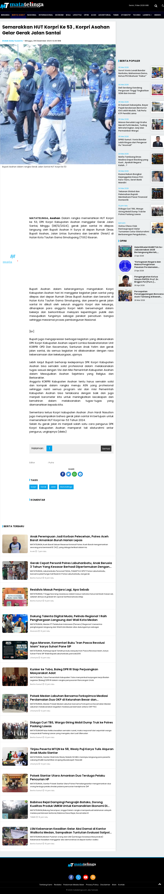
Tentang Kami (45, 884)
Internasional (46, 15)
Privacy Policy (92, 884)
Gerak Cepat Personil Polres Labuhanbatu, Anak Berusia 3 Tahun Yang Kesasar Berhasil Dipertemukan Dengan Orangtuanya (71, 566)
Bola (68, 15)
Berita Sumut (18, 15)
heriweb (94, 890)
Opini (86, 15)
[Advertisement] (58, 194)
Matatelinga (66, 486)
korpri (33, 486)
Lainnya (146, 15)
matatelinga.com (79, 890)
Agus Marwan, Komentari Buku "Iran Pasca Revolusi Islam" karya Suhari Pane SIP (67, 644)
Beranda (5, 15)
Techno (136, 15)
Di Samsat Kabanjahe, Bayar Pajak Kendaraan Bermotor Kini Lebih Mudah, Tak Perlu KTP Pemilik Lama (133, 109)
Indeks (157, 15)
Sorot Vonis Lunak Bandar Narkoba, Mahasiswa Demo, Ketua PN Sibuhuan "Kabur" (133, 73)
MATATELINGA (38, 218)
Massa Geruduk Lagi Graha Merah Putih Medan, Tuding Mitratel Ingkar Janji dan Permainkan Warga (132, 126)
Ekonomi (59, 15)
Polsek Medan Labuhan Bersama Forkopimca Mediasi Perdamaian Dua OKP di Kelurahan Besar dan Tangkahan (69, 699)
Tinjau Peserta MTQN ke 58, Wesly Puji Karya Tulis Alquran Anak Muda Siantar (72, 751)
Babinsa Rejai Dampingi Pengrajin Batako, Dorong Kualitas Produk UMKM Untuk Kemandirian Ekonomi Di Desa (68, 806)
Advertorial (104, 15)
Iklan (114, 884)
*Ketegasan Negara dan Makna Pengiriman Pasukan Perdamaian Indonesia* (147, 265)
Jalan (53, 486)
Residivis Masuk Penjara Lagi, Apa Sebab (59, 590)
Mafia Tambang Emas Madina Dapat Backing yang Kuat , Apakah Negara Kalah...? (133, 161)
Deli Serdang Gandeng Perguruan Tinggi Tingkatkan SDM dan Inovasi (133, 90)
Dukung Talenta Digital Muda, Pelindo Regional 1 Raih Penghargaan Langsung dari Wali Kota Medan (68, 618)
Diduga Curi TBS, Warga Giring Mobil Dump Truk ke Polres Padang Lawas (71, 724)
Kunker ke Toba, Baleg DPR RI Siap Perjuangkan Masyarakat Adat (64, 671)
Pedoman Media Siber (73, 884)
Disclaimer (105, 884)
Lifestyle (77, 15)
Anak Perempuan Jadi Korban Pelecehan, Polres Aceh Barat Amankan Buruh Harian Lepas (69, 538)
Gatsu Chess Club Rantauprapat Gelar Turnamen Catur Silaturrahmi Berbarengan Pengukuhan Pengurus (133, 232)
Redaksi (57, 884)
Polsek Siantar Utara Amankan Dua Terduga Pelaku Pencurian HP (67, 777)
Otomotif (126, 15)
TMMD (116, 15)
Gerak (43, 486)
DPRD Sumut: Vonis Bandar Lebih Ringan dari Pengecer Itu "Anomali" (132, 142)
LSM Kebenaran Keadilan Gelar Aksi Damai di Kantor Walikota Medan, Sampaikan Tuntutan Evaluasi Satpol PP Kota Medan (70, 832)
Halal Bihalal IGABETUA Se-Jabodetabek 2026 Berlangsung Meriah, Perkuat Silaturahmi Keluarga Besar (148, 252)
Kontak (121, 884)
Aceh (93, 15)
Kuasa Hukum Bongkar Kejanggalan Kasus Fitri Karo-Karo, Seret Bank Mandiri (130, 178)
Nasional (31, 15)
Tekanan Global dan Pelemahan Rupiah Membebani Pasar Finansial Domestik (132, 195)
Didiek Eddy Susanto (12, 40)
